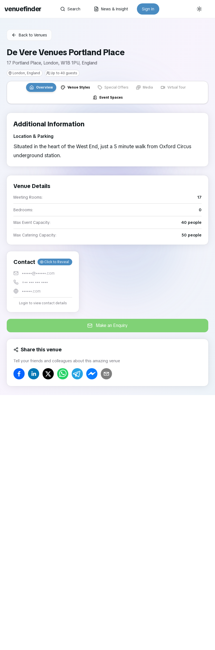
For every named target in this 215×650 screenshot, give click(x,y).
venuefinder (22, 8)
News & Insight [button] (111, 8)
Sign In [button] (148, 8)
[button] (43, 281)
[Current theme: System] (199, 9)
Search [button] (70, 8)
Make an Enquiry (107, 325)
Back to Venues (29, 35)
